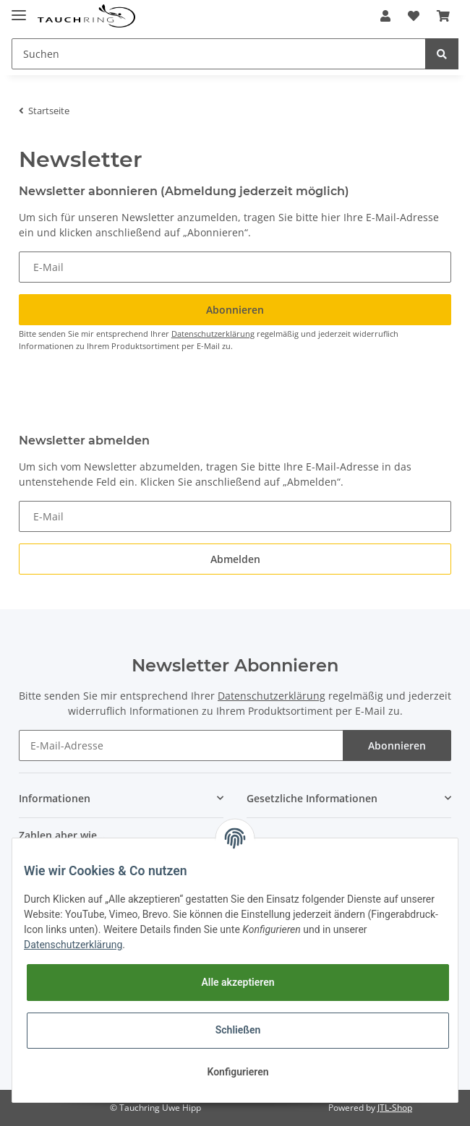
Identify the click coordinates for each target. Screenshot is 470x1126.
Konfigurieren (237, 1072)
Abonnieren (397, 745)
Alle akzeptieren (237, 982)
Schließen (238, 1030)
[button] (385, 15)
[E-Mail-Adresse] (181, 745)
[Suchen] (219, 53)
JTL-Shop (394, 1107)
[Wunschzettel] (413, 15)
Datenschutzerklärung (213, 333)
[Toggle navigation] (19, 9)
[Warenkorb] (443, 15)
